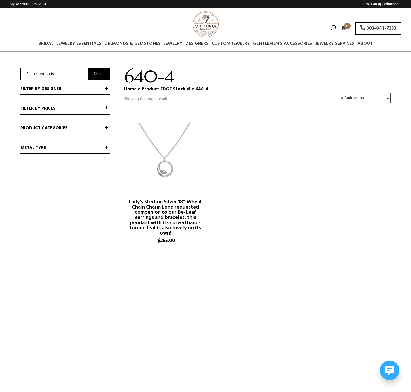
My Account (19, 4)
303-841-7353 (378, 28)
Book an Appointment (381, 4)
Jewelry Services (334, 44)
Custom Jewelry (231, 44)
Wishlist (40, 4)
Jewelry (173, 44)
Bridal (46, 44)
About (365, 44)
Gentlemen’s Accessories (282, 44)
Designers (197, 44)
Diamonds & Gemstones (133, 44)
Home (130, 89)
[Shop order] (363, 98)
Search (99, 74)
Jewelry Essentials (79, 44)
